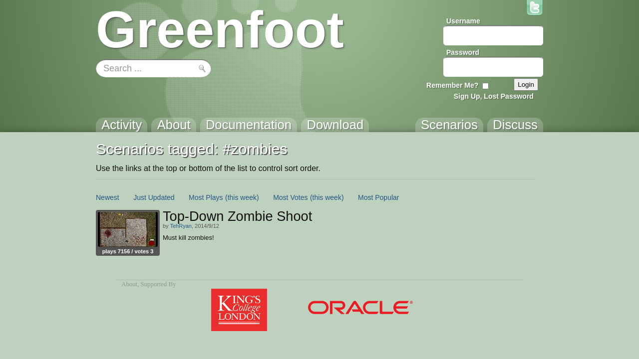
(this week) (242, 197)
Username (463, 21)
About (129, 284)
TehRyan (180, 226)
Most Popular (378, 197)
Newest (107, 197)
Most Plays (206, 197)
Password (462, 52)
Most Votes (290, 197)
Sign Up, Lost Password (494, 96)
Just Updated (154, 197)
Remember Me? (452, 85)
